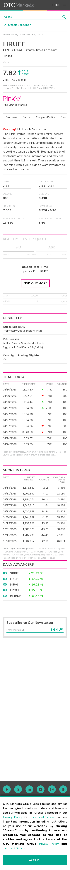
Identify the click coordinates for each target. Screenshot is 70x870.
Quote (26, 118)
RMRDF (15, 597)
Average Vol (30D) (13, 219)
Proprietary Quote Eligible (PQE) (22, 332)
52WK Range (46, 207)
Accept (35, 860)
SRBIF (14, 574)
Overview (11, 118)
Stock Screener (17, 26)
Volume (7, 195)
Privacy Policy (12, 817)
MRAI (14, 586)
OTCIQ (56, 5)
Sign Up (56, 632)
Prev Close (9, 207)
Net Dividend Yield (50, 219)
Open (6, 182)
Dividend (44, 195)
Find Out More (35, 285)
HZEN (14, 580)
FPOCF (15, 591)
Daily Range (46, 182)
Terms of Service (43, 817)
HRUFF (31, 35)
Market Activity (10, 35)
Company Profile (45, 118)
